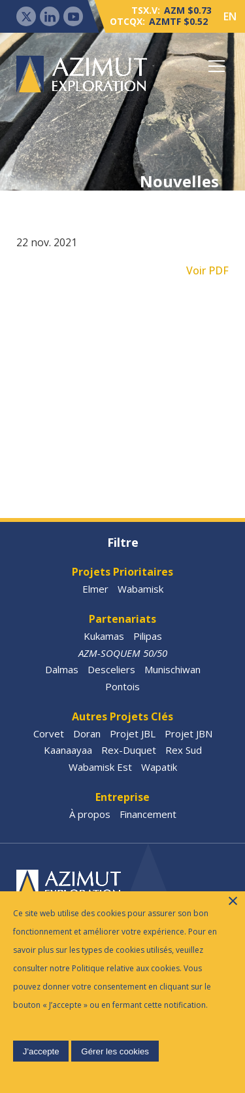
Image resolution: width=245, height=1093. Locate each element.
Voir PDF (207, 270)
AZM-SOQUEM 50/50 (122, 652)
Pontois (122, 686)
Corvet (48, 733)
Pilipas (147, 635)
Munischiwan (172, 669)
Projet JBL (132, 733)
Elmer (95, 588)
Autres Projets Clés (122, 716)
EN (230, 16)
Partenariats (122, 619)
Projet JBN (188, 733)
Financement (148, 814)
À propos (89, 814)
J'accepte (41, 1051)
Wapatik (159, 766)
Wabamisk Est (100, 766)
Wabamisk (140, 588)
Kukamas (104, 635)
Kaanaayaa (68, 749)
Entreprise (122, 797)
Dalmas (61, 669)
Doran (87, 733)
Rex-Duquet (128, 749)
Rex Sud (183, 749)
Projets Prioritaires (122, 572)
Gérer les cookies (115, 1051)
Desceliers (111, 669)
